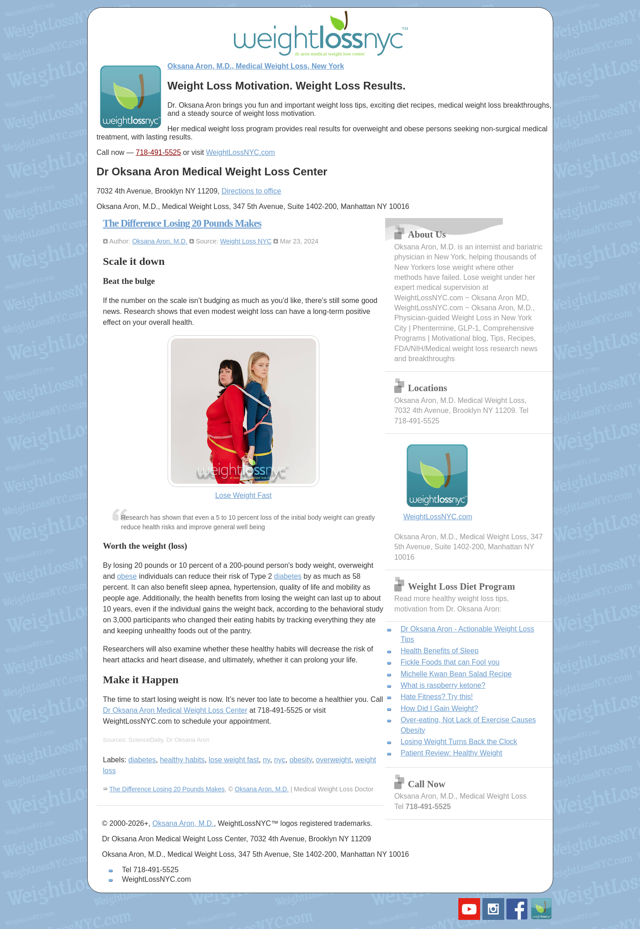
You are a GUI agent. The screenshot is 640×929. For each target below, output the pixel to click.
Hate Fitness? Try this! (437, 696)
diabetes (288, 576)
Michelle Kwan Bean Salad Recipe (456, 674)
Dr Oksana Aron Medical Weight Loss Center (175, 710)
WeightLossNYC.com (240, 152)
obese (127, 576)
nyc (279, 760)
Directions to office (251, 191)
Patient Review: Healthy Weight (451, 753)
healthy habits (182, 760)
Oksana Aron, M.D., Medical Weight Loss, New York (256, 66)
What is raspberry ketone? (443, 685)
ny (266, 760)
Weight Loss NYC (246, 241)
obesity (300, 760)
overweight (333, 760)
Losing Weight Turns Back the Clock (459, 741)
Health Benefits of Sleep (440, 651)
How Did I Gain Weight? (439, 708)
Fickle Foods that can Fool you (450, 662)
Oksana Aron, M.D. (160, 241)
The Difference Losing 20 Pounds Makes (182, 223)
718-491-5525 (158, 152)
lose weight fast (234, 760)
